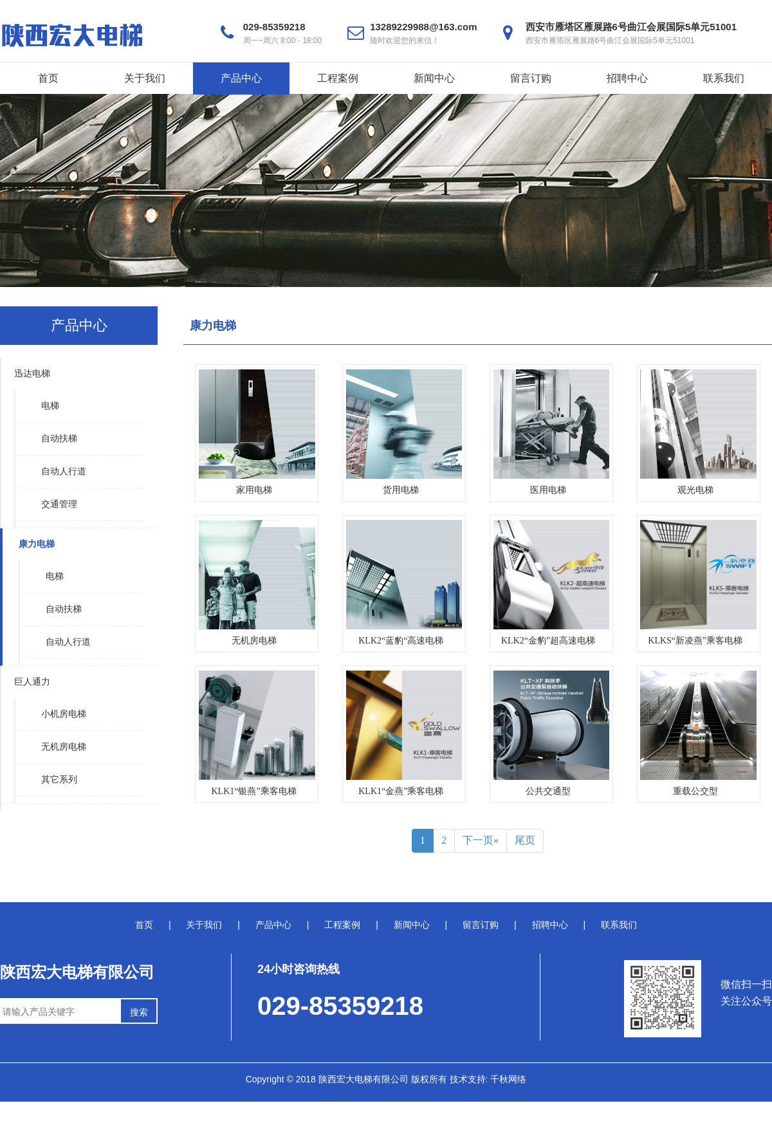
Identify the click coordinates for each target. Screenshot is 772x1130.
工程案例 (337, 78)
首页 (48, 78)
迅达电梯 (32, 373)
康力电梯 (37, 544)
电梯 (50, 406)
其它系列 (59, 779)
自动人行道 (63, 471)
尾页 (525, 840)
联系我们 (723, 78)
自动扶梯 (59, 438)
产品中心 (241, 78)
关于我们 (144, 78)
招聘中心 (627, 78)
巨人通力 (32, 682)
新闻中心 (434, 78)
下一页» (481, 840)
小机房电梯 (63, 714)
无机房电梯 (63, 747)
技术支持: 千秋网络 (488, 1079)
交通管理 (59, 504)
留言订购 (530, 78)
